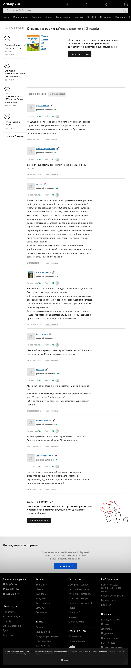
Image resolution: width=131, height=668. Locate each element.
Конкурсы (74, 617)
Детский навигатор (79, 589)
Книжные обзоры (78, 598)
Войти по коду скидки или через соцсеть (111, 588)
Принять (65, 660)
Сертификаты (43, 641)
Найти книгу (66, 566)
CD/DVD (91, 17)
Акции (39, 627)
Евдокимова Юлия (44, 456)
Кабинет (106, 604)
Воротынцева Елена (45, 149)
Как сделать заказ (111, 619)
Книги (6, 17)
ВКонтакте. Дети (12, 616)
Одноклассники (12, 625)
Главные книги (44, 631)
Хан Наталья (42, 334)
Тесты (71, 607)
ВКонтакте (9, 612)
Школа (48, 17)
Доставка (106, 628)
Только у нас (43, 645)
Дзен (6, 630)
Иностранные (20, 17)
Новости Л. (74, 612)
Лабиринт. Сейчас (78, 584)
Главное (36, 17)
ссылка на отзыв (51, 139)
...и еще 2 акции (14, 136)
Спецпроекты (76, 621)
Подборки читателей (80, 603)
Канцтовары (63, 17)
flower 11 (40, 370)
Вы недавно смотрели (20, 545)
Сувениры (105, 17)
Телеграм (8, 635)
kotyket (39, 184)
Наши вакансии (77, 641)
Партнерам (74, 636)
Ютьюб (7, 621)
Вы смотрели (108, 600)
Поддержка (107, 633)
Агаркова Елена (43, 272)
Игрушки (78, 17)
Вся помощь (108, 642)
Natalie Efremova (43, 420)
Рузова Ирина (42, 105)
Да (40, 116)
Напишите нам (109, 638)
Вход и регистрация (112, 595)
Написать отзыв (80, 54)
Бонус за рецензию (47, 636)
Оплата (105, 624)
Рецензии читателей (79, 593)
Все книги (41, 584)
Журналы (120, 17)
